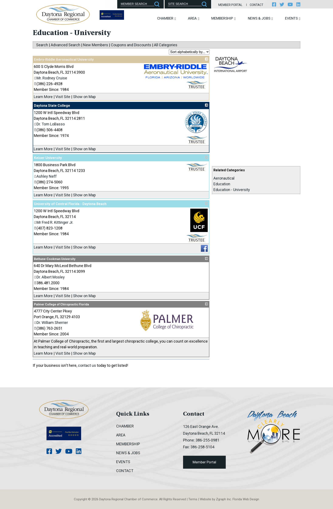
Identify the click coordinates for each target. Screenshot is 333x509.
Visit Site (62, 96)
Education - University (231, 189)
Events (292, 18)
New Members (95, 45)
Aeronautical (223, 178)
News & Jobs (260, 18)
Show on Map (84, 96)
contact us (87, 365)
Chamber (166, 18)
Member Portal (230, 5)
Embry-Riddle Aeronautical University (64, 60)
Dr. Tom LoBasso (49, 124)
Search (42, 45)
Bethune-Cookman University (54, 259)
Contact (256, 5)
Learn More (43, 96)
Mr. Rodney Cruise (50, 78)
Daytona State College (52, 106)
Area (193, 18)
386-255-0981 (207, 440)
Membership (223, 18)
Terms (192, 499)
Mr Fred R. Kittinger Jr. (53, 222)
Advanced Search (65, 45)
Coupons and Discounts (131, 45)
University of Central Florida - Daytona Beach (70, 204)
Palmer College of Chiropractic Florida (61, 304)
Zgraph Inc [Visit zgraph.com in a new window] (223, 499)
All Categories (165, 45)
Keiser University (48, 158)
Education (221, 184)
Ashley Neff (45, 176)
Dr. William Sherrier (51, 322)
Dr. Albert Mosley (49, 277)
